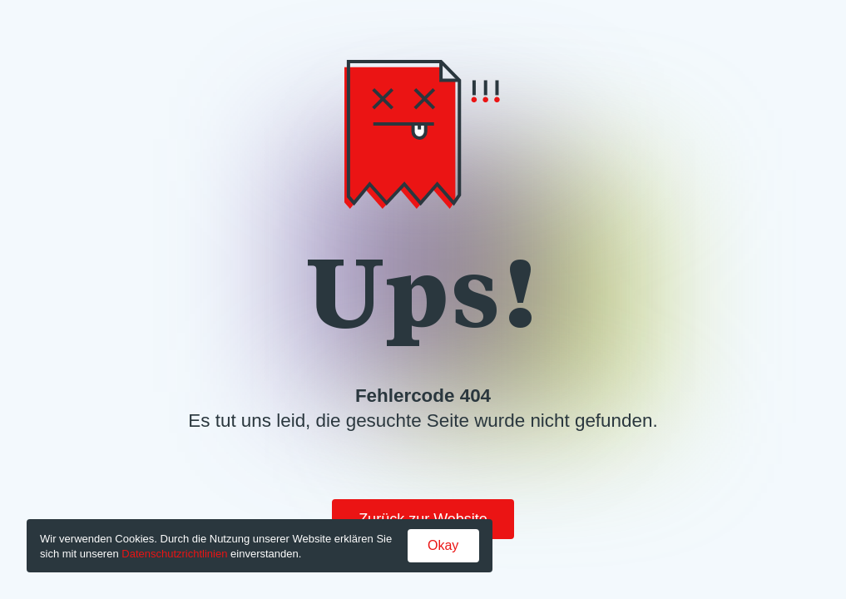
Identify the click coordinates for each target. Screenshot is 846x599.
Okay (443, 545)
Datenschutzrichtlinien (174, 553)
